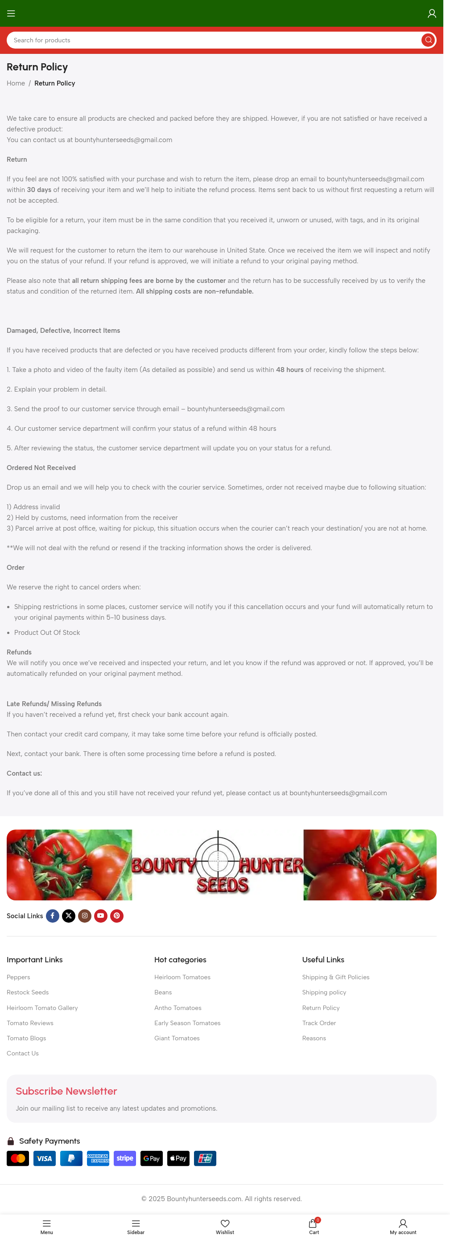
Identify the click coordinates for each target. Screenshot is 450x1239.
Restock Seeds (28, 992)
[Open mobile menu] (11, 13)
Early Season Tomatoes (187, 1023)
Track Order (319, 1023)
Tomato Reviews (30, 1023)
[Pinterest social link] (117, 916)
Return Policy (321, 1008)
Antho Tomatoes (177, 1008)
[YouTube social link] (100, 916)
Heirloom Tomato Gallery (42, 1008)
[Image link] (222, 864)
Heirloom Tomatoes (182, 977)
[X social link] (68, 916)
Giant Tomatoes (177, 1038)
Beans (163, 992)
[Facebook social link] (52, 916)
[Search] (222, 40)
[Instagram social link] (84, 916)
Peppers (18, 977)
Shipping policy (324, 992)
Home (16, 83)
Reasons (314, 1038)
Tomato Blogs (26, 1038)
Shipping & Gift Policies (336, 977)
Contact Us (23, 1053)
